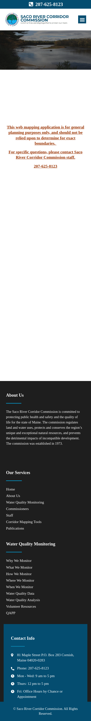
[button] (82, 19)
